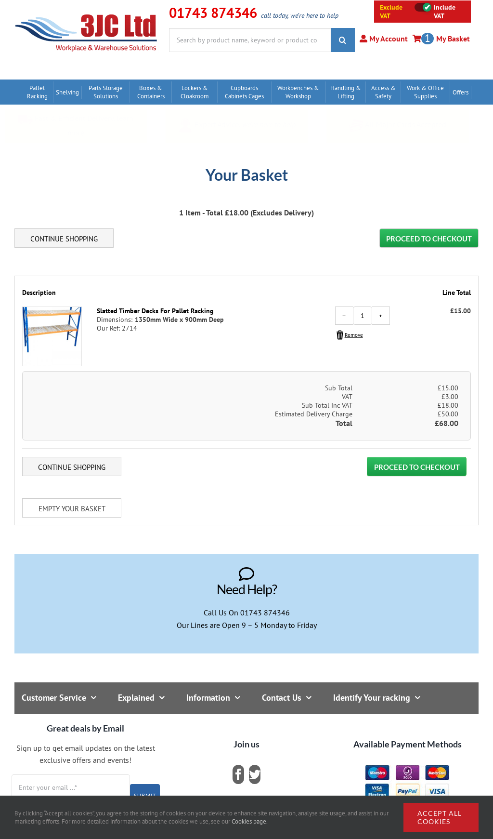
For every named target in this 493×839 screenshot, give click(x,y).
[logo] (86, 12)
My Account (387, 38)
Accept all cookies (439, 817)
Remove (354, 335)
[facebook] (238, 774)
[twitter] (254, 774)
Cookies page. (250, 821)
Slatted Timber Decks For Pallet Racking (155, 310)
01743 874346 (265, 612)
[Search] (343, 40)
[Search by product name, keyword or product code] (250, 40)
